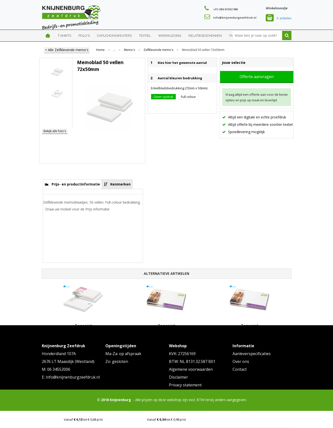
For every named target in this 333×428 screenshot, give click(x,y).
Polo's (84, 35)
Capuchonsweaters (114, 35)
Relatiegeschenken (205, 35)
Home (48, 35)
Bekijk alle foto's (55, 131)
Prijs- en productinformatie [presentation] (76, 184)
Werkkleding (169, 35)
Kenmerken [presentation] (120, 184)
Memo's (129, 49)
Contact (240, 369)
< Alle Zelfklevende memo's (67, 49)
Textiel (145, 35)
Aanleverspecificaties (252, 353)
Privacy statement (185, 385)
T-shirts (64, 35)
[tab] (72, 184)
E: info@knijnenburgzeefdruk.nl (71, 377)
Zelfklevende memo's (158, 49)
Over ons (241, 361)
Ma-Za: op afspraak (123, 353)
